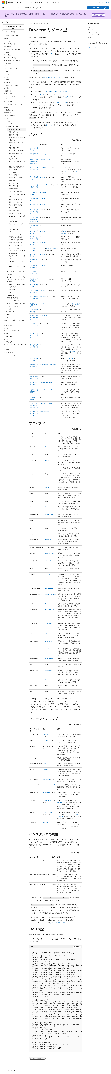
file (45, 507)
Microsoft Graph (41, 23)
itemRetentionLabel (46, 382)
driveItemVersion (45, 185)
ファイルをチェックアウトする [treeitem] (17, 230)
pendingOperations (50, 594)
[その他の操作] (80, 23)
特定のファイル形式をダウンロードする (34, 220)
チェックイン (74, 351)
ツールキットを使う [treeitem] (10, 58)
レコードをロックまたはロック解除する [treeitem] (17, 252)
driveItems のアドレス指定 (52, 77)
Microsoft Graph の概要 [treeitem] (11, 35)
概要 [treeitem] (6, 71)
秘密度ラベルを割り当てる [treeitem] (17, 240)
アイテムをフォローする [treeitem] (16, 191)
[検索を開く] (99, 2)
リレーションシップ (94, 32)
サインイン (105, 2)
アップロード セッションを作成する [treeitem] (17, 257)
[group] (55, 1000)
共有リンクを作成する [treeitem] (15, 202)
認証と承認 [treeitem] (7, 47)
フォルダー (50, 125)
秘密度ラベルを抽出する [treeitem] (16, 237)
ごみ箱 (65, 231)
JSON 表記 (91, 37)
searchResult (48, 641)
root (46, 633)
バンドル (47, 447)
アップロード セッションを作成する (34, 413)
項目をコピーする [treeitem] (14, 183)
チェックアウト (69, 359)
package (47, 574)
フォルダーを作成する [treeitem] (15, 153)
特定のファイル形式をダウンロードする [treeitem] (17, 168)
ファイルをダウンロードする (34, 212)
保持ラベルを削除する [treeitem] (15, 248)
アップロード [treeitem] (13, 159)
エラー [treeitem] (6, 66)
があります (56, 91)
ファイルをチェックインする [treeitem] (17, 225)
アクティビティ (68, 171)
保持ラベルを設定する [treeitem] (15, 245)
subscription (43, 315)
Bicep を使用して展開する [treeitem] (12, 60)
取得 (60, 806)
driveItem (43, 148)
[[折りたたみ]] (24, 22)
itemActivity (43, 167)
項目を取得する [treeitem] (13, 132)
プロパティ (91, 30)
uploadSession (44, 411)
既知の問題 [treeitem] (7, 63)
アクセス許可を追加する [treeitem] (16, 205)
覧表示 (78, 171)
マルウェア (48, 561)
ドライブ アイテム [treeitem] (14, 129)
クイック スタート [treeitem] (9, 44)
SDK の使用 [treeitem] (7, 55)
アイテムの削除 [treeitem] (13, 172)
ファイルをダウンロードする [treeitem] (17, 163)
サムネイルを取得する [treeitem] (15, 199)
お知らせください (98, 15)
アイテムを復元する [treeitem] (15, 175)
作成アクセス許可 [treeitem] (14, 210)
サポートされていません (58, 923)
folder (46, 520)
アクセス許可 (76, 304)
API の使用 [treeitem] (7, 52)
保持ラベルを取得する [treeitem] (15, 242)
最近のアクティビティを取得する (34, 169)
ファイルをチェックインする (34, 335)
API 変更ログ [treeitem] (8, 41)
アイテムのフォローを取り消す (34, 273)
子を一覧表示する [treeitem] (14, 148)
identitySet (48, 460)
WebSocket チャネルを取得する (34, 317)
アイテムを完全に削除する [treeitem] (17, 178)
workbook (46, 822)
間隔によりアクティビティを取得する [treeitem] (17, 139)
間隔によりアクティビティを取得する (34, 161)
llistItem (52, 54)
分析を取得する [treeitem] (13, 135)
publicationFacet (49, 609)
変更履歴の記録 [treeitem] (13, 189)
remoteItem (48, 623)
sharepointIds (49, 659)
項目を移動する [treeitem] (13, 180)
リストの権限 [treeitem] (13, 208)
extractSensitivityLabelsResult (49, 364)
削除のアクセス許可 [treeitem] (15, 213)
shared (47, 649)
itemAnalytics (44, 154)
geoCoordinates (49, 553)
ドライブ (63, 167)
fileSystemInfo (49, 515)
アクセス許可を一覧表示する (34, 298)
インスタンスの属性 (94, 35)
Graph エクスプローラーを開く (98, 8)
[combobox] (13, 27)
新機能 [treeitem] (6, 38)
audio (46, 437)
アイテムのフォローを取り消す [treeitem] (17, 195)
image (46, 534)
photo (46, 604)
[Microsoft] (3, 2)
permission (43, 290)
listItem (45, 769)
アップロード (34, 204)
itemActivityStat (45, 159)
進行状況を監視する (52, 248)
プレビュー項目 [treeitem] (13, 221)
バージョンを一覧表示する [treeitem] (17, 151)
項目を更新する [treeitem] (13, 156)
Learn (31, 23)
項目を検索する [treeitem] (13, 186)
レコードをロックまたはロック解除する (34, 405)
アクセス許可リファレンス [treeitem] (12, 49)
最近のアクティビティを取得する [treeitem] (17, 144)
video (46, 680)
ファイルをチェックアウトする (34, 347)
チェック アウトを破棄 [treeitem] (16, 234)
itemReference (49, 588)
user (44, 758)
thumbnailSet (47, 800)
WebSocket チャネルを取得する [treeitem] (17, 217)
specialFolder (48, 670)
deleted (47, 488)
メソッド (90, 27)
